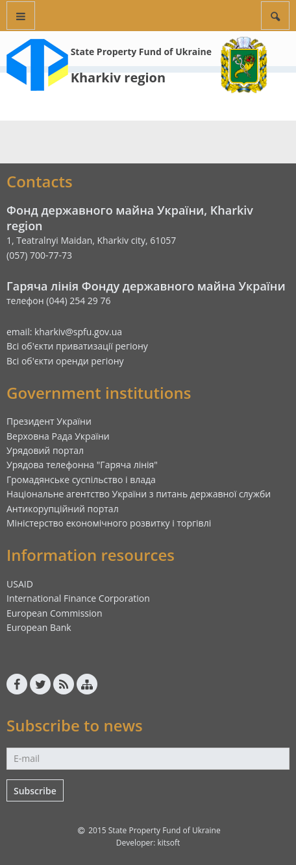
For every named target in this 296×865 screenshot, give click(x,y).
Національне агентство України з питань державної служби (138, 494)
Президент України (49, 421)
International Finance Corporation (78, 598)
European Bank (38, 627)
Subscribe (35, 791)
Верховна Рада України (58, 436)
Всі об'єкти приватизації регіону (77, 346)
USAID (19, 584)
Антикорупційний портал (62, 509)
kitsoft (168, 842)
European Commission (54, 613)
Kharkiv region (118, 77)
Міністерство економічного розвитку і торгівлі (108, 523)
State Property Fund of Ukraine (141, 51)
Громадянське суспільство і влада (81, 479)
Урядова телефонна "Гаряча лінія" (82, 464)
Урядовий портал (45, 450)
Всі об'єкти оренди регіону (65, 361)
